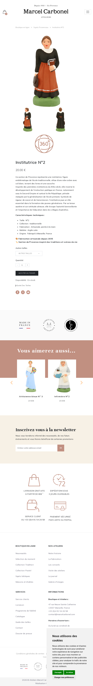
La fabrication (54, 559)
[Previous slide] (12, 383)
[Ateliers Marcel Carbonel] (45, 11)
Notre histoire (54, 553)
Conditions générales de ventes (30, 653)
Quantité (19, 260)
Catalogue (20, 616)
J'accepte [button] (58, 672)
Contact (19, 628)
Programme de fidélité (26, 610)
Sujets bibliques (23, 576)
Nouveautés (21, 553)
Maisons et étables (24, 582)
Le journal (52, 576)
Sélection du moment (25, 559)
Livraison (20, 605)
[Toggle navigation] (87, 11)
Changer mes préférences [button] (64, 677)
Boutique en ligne (22, 27)
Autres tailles (21, 248)
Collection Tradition (25, 564)
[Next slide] (81, 383)
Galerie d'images (56, 582)
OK (61, 448)
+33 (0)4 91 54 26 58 (35, 519)
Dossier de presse (24, 633)
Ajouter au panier (27, 273)
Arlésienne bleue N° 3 (31, 396)
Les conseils (54, 564)
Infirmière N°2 (62, 396)
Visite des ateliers (56, 570)
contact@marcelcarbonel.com (61, 614)
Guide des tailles (24, 285)
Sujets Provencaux (41, 27)
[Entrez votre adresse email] (37, 448)
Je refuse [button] (69, 672)
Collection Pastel (23, 570)
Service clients (22, 599)
